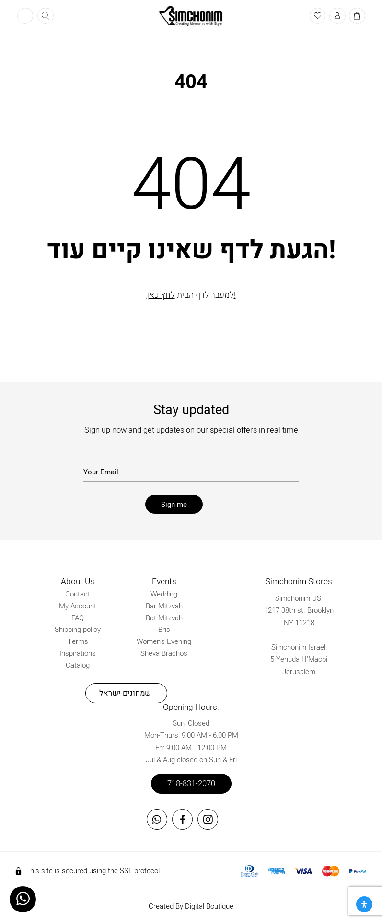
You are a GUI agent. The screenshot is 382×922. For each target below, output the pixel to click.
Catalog (78, 665)
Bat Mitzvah (164, 618)
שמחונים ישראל (125, 693)
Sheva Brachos (163, 653)
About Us (77, 581)
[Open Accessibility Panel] (364, 904)
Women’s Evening (164, 641)
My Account (77, 606)
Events (164, 581)
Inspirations (77, 653)
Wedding (163, 594)
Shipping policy (78, 629)
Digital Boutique (209, 906)
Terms (78, 641)
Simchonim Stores (299, 581)
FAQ (77, 618)
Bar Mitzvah (164, 606)
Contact (77, 594)
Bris (164, 629)
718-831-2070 (191, 783)
